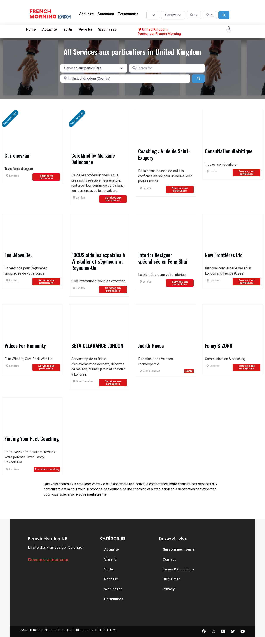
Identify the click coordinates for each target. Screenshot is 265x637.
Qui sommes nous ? (179, 549)
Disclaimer (171, 579)
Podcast (111, 579)
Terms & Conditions (179, 569)
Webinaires (107, 29)
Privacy (169, 589)
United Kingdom (153, 29)
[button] (228, 29)
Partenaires (113, 599)
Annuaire (86, 14)
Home (31, 29)
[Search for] (167, 68)
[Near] (125, 78)
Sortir (67, 29)
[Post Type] (152, 15)
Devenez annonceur (48, 559)
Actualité (49, 29)
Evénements (128, 14)
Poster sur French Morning (159, 34)
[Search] (224, 15)
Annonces (106, 14)
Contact (169, 559)
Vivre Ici (85, 29)
